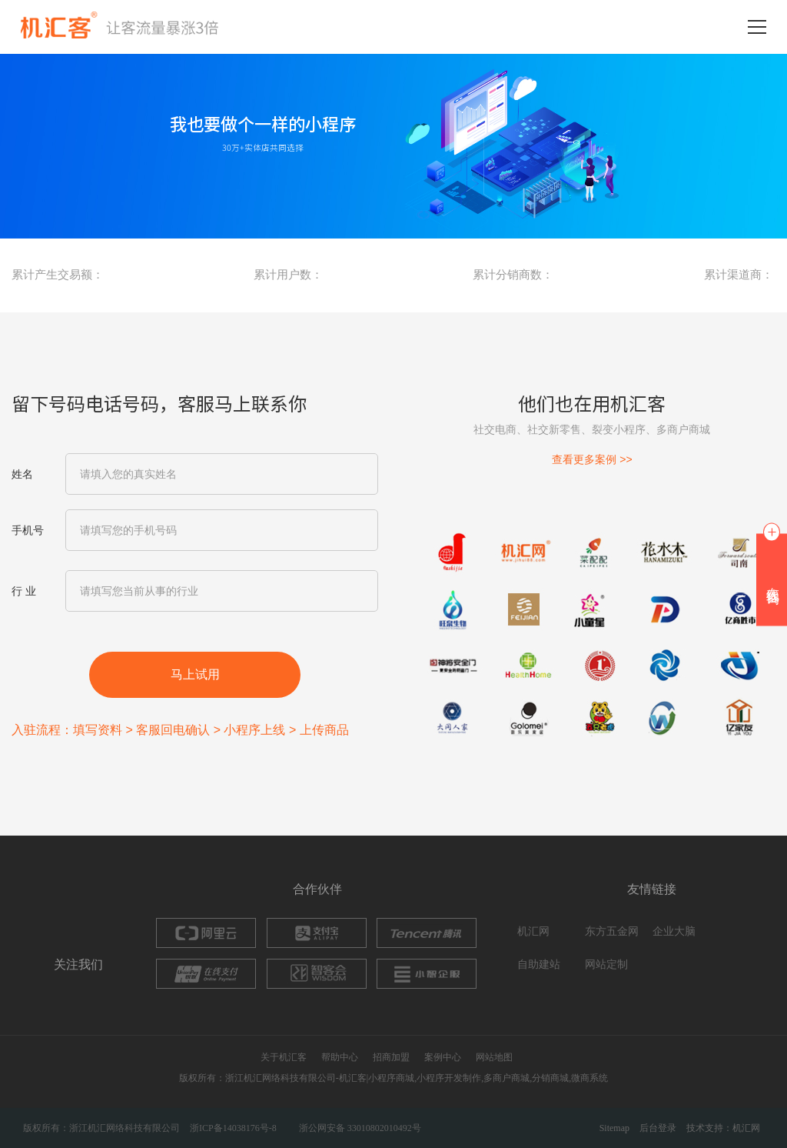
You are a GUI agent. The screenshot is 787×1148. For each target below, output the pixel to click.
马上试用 (195, 674)
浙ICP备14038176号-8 (233, 1128)
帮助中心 (339, 1057)
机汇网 (533, 931)
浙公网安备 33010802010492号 (360, 1128)
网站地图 (494, 1057)
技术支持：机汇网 (723, 1128)
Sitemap (614, 1128)
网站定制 (606, 964)
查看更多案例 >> (592, 459)
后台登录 (657, 1128)
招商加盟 (391, 1057)
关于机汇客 (284, 1057)
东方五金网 (612, 931)
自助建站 (538, 964)
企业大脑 (674, 931)
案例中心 (442, 1057)
